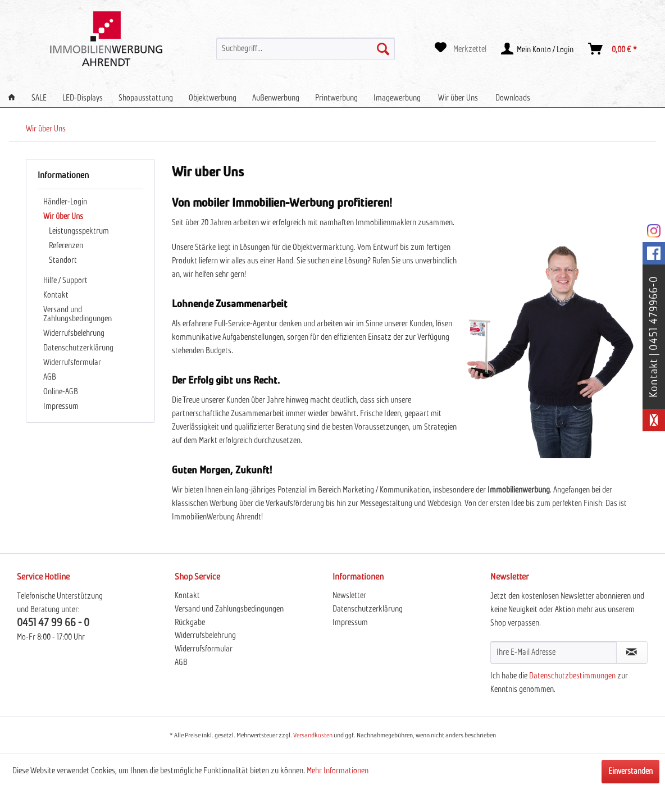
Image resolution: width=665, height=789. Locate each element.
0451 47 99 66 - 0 (53, 623)
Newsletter (349, 596)
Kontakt (56, 295)
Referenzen (66, 246)
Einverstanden (630, 772)
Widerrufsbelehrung (73, 334)
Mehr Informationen (337, 771)
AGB (49, 377)
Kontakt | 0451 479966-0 (653, 337)
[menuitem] (305, 49)
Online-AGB (60, 392)
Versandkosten (312, 735)
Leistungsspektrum (79, 231)
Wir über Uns (63, 217)
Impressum (61, 407)
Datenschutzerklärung (78, 348)
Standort (63, 260)
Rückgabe (190, 623)
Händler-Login (65, 202)
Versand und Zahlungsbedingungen (77, 314)
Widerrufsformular (72, 363)
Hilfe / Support (65, 281)
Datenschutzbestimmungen (572, 676)
